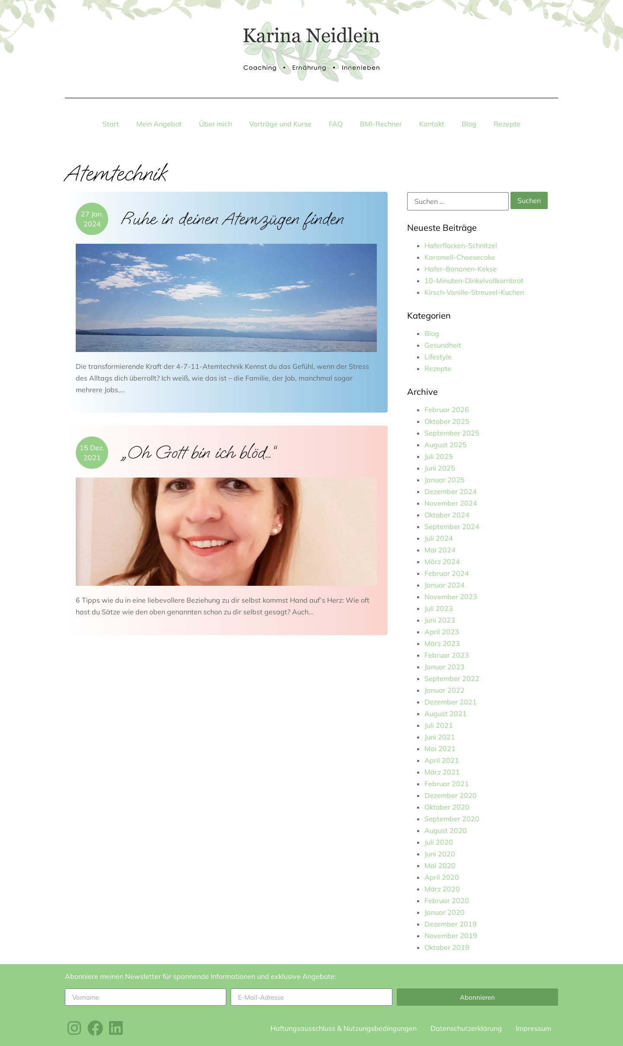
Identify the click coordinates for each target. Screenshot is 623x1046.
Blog (469, 123)
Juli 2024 (438, 538)
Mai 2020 (440, 865)
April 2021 (441, 760)
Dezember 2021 (450, 701)
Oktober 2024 (446, 514)
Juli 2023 (438, 608)
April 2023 (441, 631)
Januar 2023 (444, 666)
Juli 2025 (438, 456)
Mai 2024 (440, 550)
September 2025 (451, 433)
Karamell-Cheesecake (459, 257)
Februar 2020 (446, 900)
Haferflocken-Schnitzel (460, 245)
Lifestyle (438, 356)
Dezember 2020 (450, 795)
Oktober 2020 (446, 807)
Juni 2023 (439, 620)
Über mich (215, 123)
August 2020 (445, 830)
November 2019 (450, 935)
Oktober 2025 (446, 421)
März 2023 (442, 643)
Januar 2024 (444, 585)
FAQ (336, 123)
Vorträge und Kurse (280, 123)
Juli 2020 (438, 842)
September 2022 (451, 678)
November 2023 (450, 596)
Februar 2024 (446, 573)
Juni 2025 (439, 468)
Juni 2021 (439, 737)
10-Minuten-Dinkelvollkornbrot (473, 280)
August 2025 (445, 444)
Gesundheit (442, 345)
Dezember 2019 (450, 924)
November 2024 (450, 503)
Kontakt (431, 123)
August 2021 (445, 713)
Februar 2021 (446, 783)
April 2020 (441, 877)
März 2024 (442, 561)
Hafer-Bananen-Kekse (460, 269)
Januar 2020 (444, 912)
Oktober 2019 (446, 947)
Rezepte (507, 123)
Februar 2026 (446, 409)
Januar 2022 (444, 690)
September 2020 (451, 818)
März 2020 (442, 889)
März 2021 (442, 772)
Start (111, 123)
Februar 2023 (446, 655)
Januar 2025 (444, 479)
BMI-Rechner (381, 123)
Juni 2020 (439, 853)
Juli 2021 (438, 725)
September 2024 (451, 526)
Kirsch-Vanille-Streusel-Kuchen (474, 292)
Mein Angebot (159, 123)
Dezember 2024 (450, 491)
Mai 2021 (440, 748)
